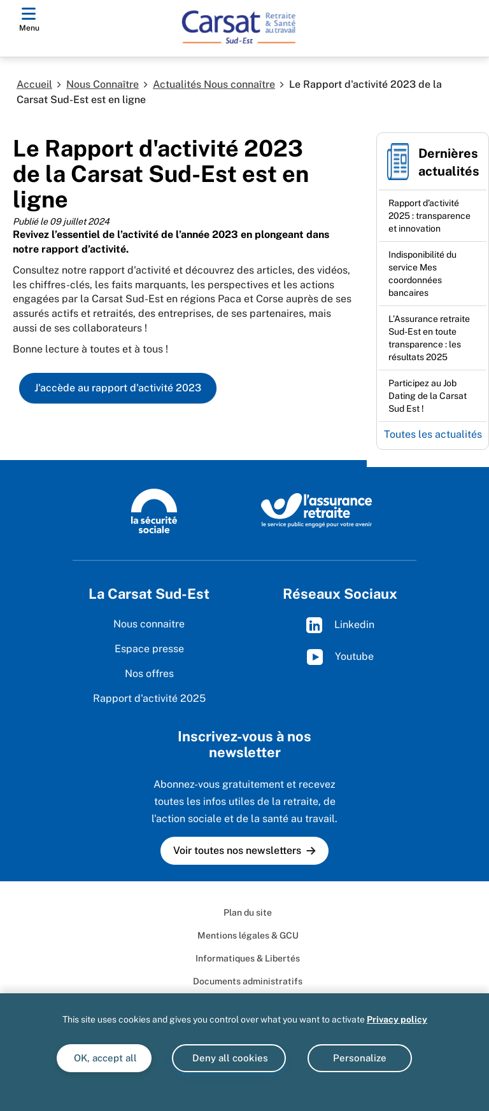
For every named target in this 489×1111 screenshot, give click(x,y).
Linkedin (340, 625)
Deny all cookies (229, 1057)
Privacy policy (397, 1019)
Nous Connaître (102, 84)
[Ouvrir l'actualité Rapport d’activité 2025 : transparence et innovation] (432, 216)
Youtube (340, 657)
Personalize (359, 1057)
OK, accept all (104, 1057)
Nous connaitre (149, 624)
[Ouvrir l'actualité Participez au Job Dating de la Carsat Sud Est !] (432, 396)
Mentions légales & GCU (248, 935)
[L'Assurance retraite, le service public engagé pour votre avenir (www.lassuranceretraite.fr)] (317, 510)
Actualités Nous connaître (214, 84)
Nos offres (149, 673)
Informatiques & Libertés (247, 958)
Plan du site (247, 912)
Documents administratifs (247, 981)
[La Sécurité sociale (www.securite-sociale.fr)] (154, 510)
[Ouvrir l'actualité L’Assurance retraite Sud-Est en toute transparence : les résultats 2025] (432, 337)
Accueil (34, 84)
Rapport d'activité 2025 (149, 698)
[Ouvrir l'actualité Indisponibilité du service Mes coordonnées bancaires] (432, 273)
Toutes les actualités (433, 434)
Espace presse (149, 649)
